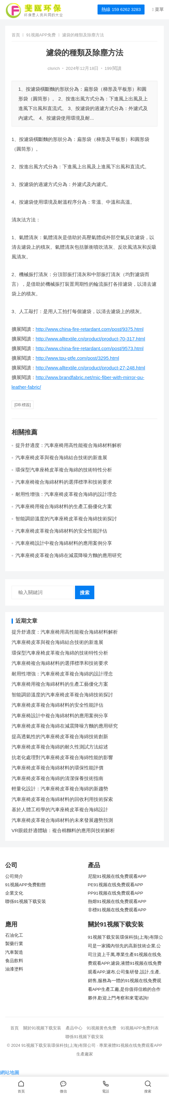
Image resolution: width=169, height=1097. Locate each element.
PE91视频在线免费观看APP (115, 884)
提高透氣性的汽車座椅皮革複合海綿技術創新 (60, 736)
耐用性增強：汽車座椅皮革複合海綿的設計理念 (66, 494)
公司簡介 (14, 876)
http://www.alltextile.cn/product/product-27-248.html (90, 367)
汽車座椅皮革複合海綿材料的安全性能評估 (61, 531)
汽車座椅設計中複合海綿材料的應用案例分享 (63, 543)
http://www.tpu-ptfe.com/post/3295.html (77, 358)
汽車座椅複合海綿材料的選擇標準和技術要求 (63, 482)
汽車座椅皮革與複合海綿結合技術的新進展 (61, 457)
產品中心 (74, 1028)
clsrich (54, 68)
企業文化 (14, 893)
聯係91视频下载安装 (25, 901)
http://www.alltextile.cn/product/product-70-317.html (90, 338)
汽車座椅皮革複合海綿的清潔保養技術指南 (57, 778)
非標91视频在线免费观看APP (117, 909)
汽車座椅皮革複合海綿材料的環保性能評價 (57, 767)
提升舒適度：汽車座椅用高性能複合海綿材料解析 (65, 632)
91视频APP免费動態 (25, 884)
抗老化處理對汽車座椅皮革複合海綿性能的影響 (62, 757)
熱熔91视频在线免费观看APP (117, 901)
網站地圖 (9, 1072)
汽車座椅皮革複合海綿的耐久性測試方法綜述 (60, 746)
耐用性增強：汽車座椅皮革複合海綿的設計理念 (62, 673)
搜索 (84, 592)
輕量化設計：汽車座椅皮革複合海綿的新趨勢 (60, 788)
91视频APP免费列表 (140, 1028)
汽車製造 (14, 952)
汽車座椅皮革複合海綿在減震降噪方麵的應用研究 (68, 555)
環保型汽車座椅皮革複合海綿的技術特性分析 (63, 469)
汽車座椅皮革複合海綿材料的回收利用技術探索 (62, 799)
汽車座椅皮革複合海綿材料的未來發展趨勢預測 (62, 820)
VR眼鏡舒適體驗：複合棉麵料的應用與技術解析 (63, 830)
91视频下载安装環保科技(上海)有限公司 (58, 1045)
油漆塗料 (14, 969)
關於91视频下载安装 (42, 1028)
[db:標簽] (22, 405)
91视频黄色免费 (101, 1028)
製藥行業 (14, 943)
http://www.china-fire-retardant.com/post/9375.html (90, 329)
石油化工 (14, 935)
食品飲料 (14, 960)
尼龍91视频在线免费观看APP (117, 876)
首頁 (16, 35)
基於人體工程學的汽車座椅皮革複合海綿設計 (60, 809)
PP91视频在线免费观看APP (115, 893)
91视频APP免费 (41, 35)
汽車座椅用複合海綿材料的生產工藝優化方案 (63, 506)
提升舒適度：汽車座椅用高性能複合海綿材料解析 (68, 445)
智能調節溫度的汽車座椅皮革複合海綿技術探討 (66, 518)
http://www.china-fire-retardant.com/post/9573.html (90, 348)
